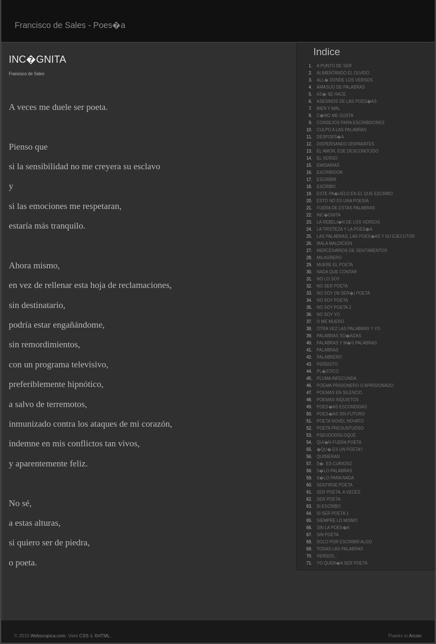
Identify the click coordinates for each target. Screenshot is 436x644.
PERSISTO (327, 364)
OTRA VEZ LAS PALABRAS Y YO (348, 328)
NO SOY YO (328, 314)
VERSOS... (327, 556)
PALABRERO (329, 357)
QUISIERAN (328, 456)
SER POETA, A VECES (338, 492)
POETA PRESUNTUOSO (340, 428)
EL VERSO (327, 158)
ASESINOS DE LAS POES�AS (347, 101)
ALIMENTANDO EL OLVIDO (343, 73)
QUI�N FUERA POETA (339, 442)
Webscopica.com (48, 635)
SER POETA (329, 499)
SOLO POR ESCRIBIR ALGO (344, 542)
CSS (84, 635)
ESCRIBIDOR (330, 172)
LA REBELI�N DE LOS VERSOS (348, 222)
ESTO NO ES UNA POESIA (343, 201)
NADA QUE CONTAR (337, 272)
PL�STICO (328, 371)
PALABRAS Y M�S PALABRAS (347, 343)
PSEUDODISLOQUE (336, 435)
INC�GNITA (329, 215)
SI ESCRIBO (329, 506)
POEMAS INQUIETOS (338, 399)
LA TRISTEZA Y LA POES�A (344, 229)
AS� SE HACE (331, 94)
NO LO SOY (328, 279)
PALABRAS (328, 350)
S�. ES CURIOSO (334, 463)
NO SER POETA (332, 286)
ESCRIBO (326, 186)
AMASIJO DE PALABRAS (341, 87)
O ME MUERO (330, 321)
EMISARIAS (328, 165)
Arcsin (415, 635)
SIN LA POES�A (333, 527)
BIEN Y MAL (328, 108)
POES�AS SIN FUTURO (341, 414)
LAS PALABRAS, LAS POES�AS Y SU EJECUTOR (366, 236)
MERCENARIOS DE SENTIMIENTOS (352, 250)
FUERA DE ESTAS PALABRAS (346, 208)
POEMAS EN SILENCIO (339, 392)
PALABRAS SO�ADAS (339, 335)
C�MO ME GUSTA (335, 115)
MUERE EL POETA (335, 264)
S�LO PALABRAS (334, 470)
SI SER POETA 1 (333, 513)
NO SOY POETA (332, 300)
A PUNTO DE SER (334, 66)
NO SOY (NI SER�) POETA (343, 293)
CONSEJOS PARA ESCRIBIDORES (351, 122)
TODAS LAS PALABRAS (340, 549)
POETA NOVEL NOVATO (340, 421)
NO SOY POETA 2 (334, 307)
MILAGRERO (329, 257)
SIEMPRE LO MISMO (337, 520)
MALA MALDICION (334, 243)
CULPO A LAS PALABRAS (342, 129)
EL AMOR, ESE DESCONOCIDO (348, 151)
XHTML (102, 635)
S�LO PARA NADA (335, 478)
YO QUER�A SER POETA (342, 563)
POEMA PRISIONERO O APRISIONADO (355, 385)
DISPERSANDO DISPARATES (345, 144)
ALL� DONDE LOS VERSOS (345, 80)
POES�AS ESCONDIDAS (342, 407)
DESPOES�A (330, 137)
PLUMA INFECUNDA (336, 378)
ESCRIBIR (326, 179)
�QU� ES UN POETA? (340, 449)
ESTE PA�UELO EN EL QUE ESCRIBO (355, 193)
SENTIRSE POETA (335, 485)
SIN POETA (328, 534)
